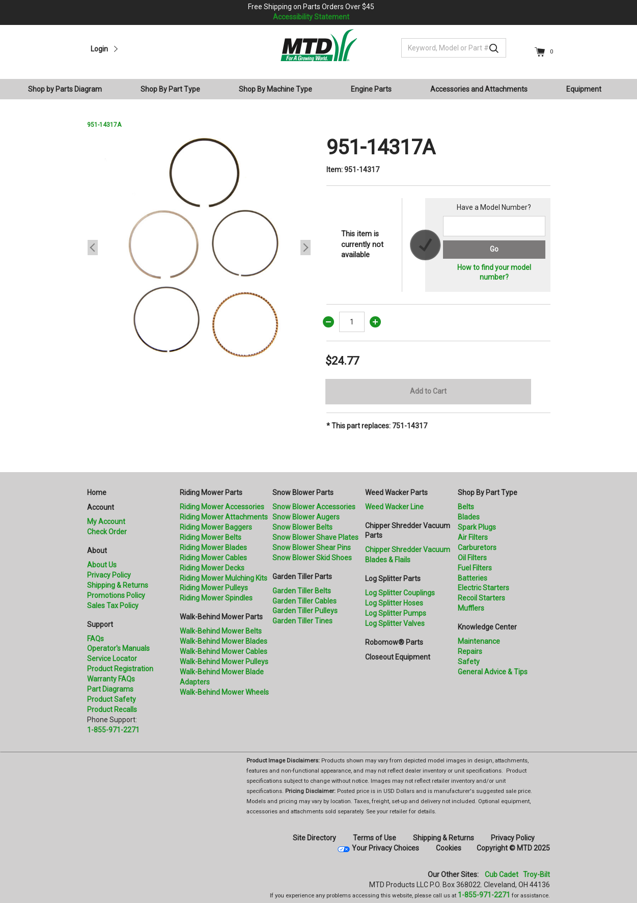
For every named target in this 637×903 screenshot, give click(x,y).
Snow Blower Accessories (313, 507)
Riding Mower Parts (211, 492)
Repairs (470, 651)
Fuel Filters (475, 568)
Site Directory (314, 838)
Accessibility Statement (311, 17)
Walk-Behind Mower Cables (223, 651)
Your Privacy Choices (385, 848)
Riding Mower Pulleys (214, 588)
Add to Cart (428, 391)
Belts (466, 507)
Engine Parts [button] (371, 89)
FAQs (95, 639)
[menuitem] (69, 89)
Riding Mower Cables (213, 558)
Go (494, 249)
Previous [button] (93, 247)
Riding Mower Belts (210, 537)
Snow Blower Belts (302, 527)
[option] (199, 247)
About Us (102, 565)
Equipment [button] (583, 89)
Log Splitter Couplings (400, 593)
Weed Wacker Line (394, 507)
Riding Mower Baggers (216, 527)
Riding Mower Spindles (216, 598)
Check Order (107, 532)
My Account (106, 521)
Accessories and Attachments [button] (479, 89)
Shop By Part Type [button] (170, 89)
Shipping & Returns (117, 585)
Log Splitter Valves (395, 623)
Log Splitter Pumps (395, 613)
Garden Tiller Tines (302, 621)
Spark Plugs (477, 527)
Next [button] (305, 247)
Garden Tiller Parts (302, 576)
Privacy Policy (109, 575)
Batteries (472, 578)
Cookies (448, 848)
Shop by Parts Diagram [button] (65, 89)
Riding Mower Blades (213, 547)
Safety (469, 662)
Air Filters (473, 537)
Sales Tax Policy (113, 605)
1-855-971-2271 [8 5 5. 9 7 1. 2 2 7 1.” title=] (113, 730)
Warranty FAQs (111, 679)
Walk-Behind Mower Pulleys (224, 662)
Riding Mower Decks (212, 568)
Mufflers (471, 608)
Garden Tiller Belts (301, 591)
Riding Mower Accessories (222, 507)
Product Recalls (112, 709)
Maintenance (479, 641)
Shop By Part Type (487, 492)
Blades (469, 517)
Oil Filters (472, 558)
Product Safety (111, 699)
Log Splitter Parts (393, 578)
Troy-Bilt (536, 874)
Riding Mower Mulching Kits (223, 578)
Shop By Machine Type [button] (275, 89)
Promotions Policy (116, 595)
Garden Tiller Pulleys (305, 611)
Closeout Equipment (397, 657)
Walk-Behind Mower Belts (221, 631)
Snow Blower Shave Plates (315, 537)
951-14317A (104, 124)
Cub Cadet (501, 874)
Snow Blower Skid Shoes (312, 558)
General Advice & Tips (493, 672)
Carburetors (477, 547)
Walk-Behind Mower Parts (221, 617)
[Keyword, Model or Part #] (453, 48)
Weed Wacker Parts (396, 492)
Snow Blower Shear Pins (311, 547)
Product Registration (120, 669)
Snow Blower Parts (303, 492)
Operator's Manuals (118, 648)
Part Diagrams (110, 689)
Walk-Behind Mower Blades (223, 641)
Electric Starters (483, 588)
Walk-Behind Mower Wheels (224, 692)
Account (100, 507)
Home (96, 492)
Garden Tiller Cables (304, 601)
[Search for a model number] (494, 226)
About (97, 550)
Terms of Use (374, 838)
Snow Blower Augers (306, 517)
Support (100, 624)
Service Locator (112, 658)
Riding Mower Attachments (224, 517)
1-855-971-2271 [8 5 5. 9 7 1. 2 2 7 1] (484, 895)
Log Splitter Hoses (394, 603)
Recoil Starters (481, 598)
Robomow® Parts (394, 642)
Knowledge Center (487, 627)
